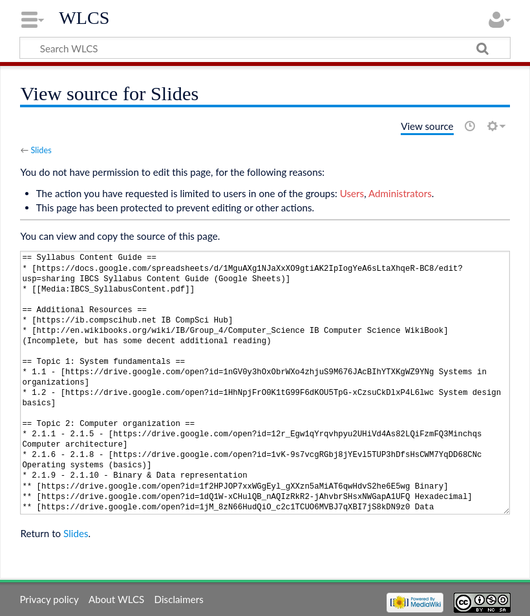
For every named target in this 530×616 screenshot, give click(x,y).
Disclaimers (179, 599)
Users (352, 193)
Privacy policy (48, 599)
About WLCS (116, 599)
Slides (40, 150)
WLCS (84, 18)
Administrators (400, 193)
